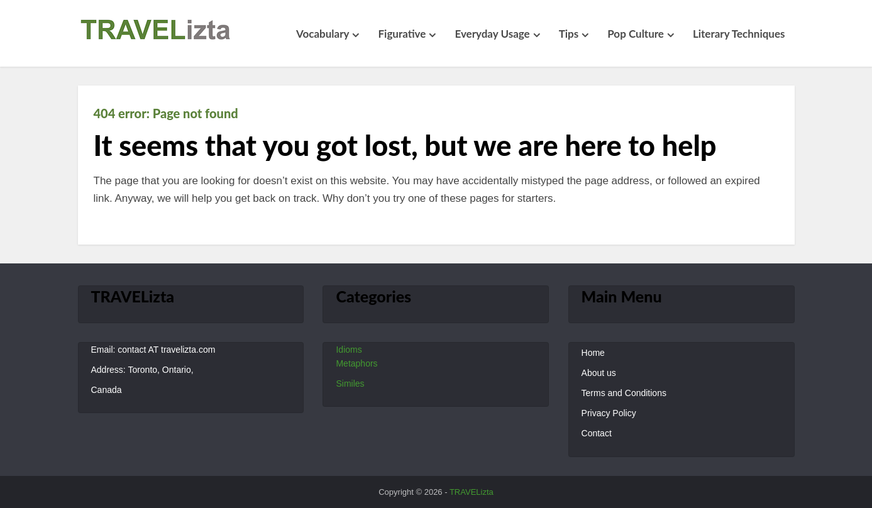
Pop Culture (635, 33)
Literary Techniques (739, 33)
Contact (597, 433)
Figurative (402, 33)
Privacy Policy (609, 413)
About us (599, 373)
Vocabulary (322, 33)
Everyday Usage (492, 33)
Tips (569, 33)
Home (593, 353)
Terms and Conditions (624, 393)
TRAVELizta (472, 492)
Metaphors (356, 363)
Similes (350, 383)
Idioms (348, 350)
